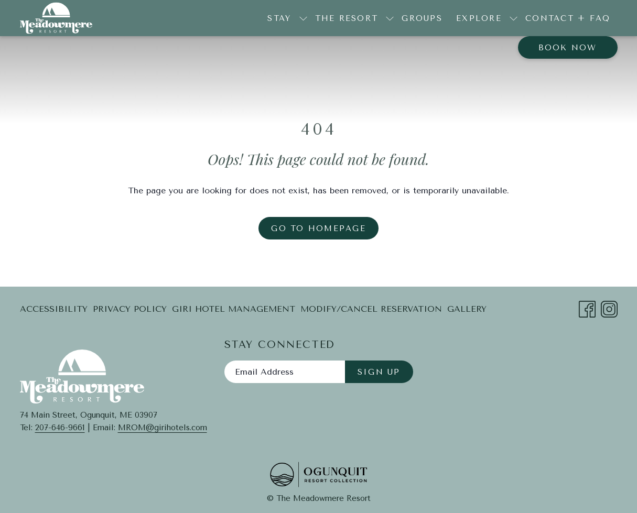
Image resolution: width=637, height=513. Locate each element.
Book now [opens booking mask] (567, 47)
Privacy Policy (130, 309)
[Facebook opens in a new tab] (587, 308)
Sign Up (379, 372)
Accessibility (54, 309)
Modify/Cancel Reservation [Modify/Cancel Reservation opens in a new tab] (371, 311)
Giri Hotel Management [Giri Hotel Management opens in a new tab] (233, 311)
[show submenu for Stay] (303, 18)
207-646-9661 (60, 427)
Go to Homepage (318, 228)
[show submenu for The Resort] (390, 18)
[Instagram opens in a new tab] (609, 308)
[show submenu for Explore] (514, 18)
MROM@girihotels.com (162, 427)
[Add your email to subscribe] (284, 372)
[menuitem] (422, 18)
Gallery (467, 309)
